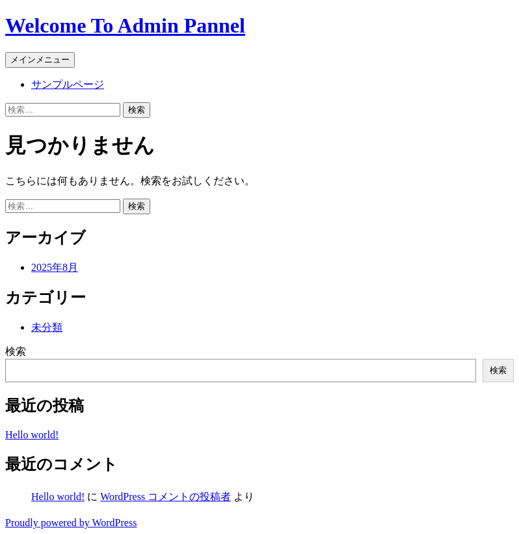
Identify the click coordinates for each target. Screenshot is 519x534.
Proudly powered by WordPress (71, 522)
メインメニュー (40, 59)
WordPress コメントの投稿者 (165, 496)
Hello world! (32, 434)
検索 (15, 351)
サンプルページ (67, 84)
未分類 (46, 327)
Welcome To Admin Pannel (125, 25)
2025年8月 (54, 267)
